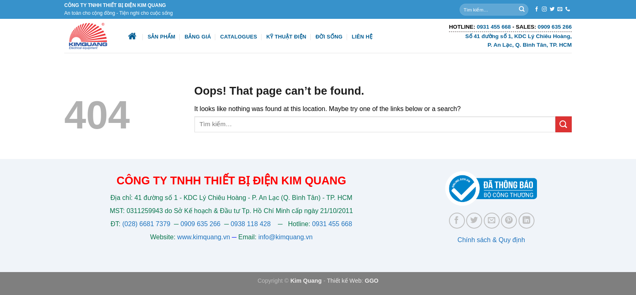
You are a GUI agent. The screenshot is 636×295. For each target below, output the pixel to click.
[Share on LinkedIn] (527, 221)
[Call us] (567, 9)
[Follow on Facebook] (536, 9)
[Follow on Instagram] (544, 9)
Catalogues (238, 37)
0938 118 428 (250, 223)
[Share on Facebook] (457, 221)
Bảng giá (198, 37)
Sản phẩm (162, 37)
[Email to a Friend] (492, 221)
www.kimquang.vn (203, 237)
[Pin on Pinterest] (509, 221)
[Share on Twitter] (474, 221)
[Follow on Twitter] (552, 9)
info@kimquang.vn (285, 237)
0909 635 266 (200, 223)
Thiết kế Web (344, 280)
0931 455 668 (332, 223)
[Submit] (522, 9)
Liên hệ (362, 37)
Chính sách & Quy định (491, 239)
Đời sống (329, 37)
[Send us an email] (559, 9)
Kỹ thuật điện (286, 37)
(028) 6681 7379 (147, 223)
